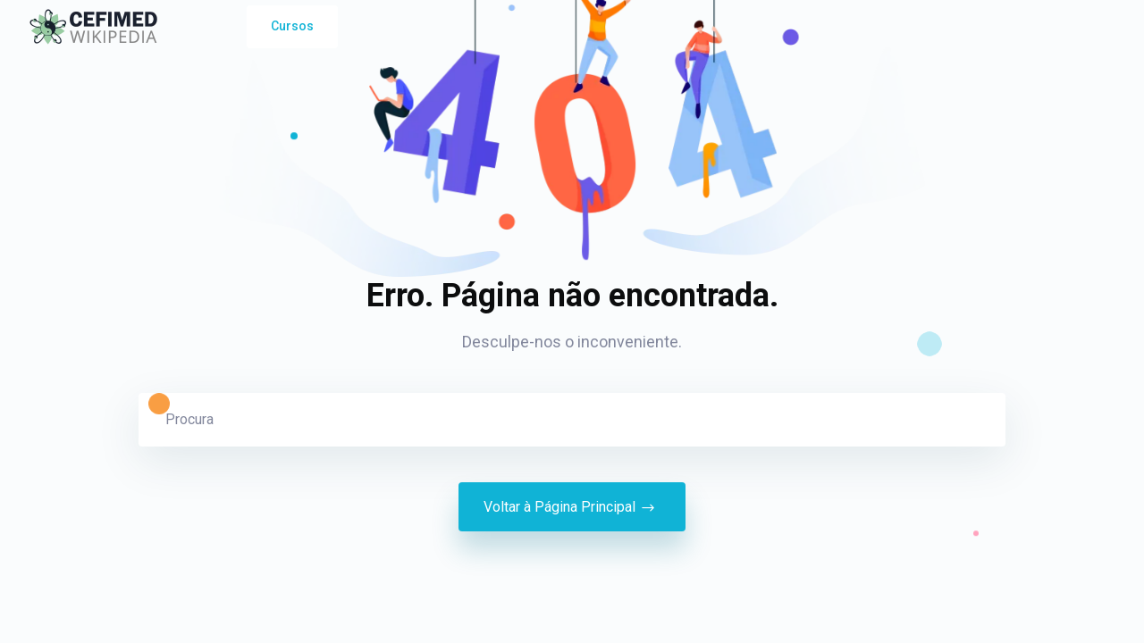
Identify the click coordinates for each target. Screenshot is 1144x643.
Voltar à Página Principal (572, 507)
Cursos (292, 26)
